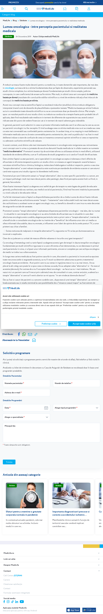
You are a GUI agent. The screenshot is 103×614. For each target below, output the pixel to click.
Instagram (8, 593)
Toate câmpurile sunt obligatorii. (16, 445)
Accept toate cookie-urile (84, 323)
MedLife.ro (9, 544)
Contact (7, 561)
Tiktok (12, 592)
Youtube (22, 592)
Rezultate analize (76, 8)
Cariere (7, 571)
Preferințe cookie (51, 323)
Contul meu (88, 8)
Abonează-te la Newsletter (15, 340)
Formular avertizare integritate (17, 583)
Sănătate (23, 21)
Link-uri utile (9, 550)
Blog (15, 21)
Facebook (5, 593)
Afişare (93, 317)
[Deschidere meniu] (2, 8)
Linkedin (17, 592)
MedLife (6, 21)
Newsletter (64, 8)
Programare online (100, 8)
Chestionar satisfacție (13, 575)
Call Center (13, 566)
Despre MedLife (11, 555)
